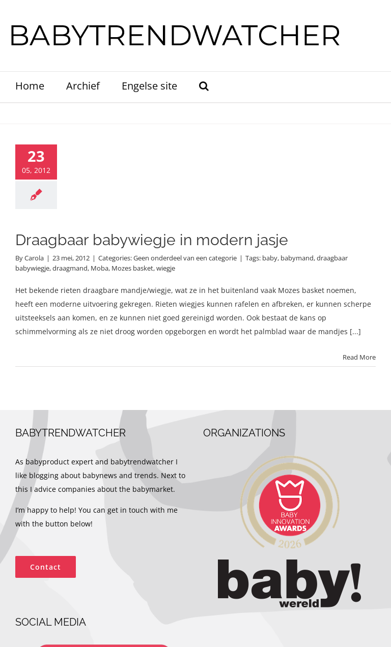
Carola (34, 257)
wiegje (165, 268)
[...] (355, 331)
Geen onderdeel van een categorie (185, 257)
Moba (99, 268)
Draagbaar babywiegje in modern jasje (151, 240)
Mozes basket (132, 268)
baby (269, 257)
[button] (204, 87)
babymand (297, 257)
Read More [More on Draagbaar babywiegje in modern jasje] (359, 357)
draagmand (70, 268)
